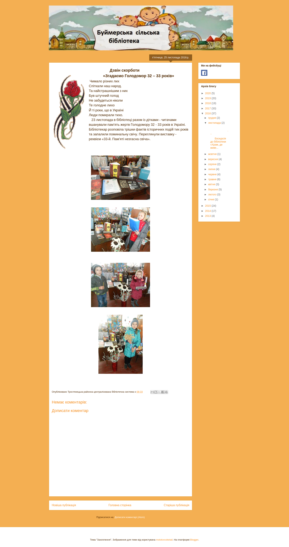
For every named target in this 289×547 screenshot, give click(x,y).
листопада (214, 122)
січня (211, 199)
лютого (212, 194)
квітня (212, 184)
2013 (208, 215)
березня (213, 189)
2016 (208, 113)
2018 (208, 103)
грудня (212, 117)
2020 (208, 93)
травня (212, 179)
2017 (208, 108)
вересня (213, 159)
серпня (212, 164)
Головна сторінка (120, 505)
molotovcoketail (164, 539)
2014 (208, 210)
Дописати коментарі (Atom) (130, 517)
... (218, 130)
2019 (208, 98)
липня (212, 169)
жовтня (212, 154)
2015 (208, 205)
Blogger (194, 539)
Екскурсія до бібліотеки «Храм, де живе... (217, 143)
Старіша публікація (176, 505)
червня (212, 174)
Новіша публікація (64, 505)
